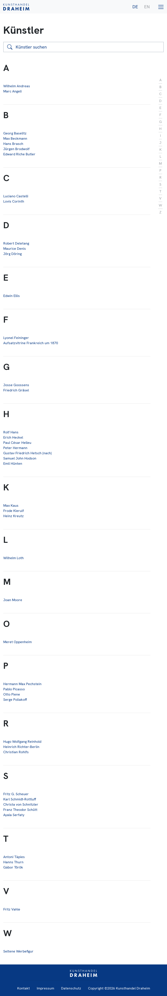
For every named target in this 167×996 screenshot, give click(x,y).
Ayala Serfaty (13, 815)
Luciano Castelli (15, 196)
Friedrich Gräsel (16, 390)
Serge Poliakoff (15, 699)
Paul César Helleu (17, 442)
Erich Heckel (13, 437)
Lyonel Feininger (16, 337)
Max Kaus (10, 505)
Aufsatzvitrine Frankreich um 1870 (30, 343)
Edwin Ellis (11, 295)
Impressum (45, 988)
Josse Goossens (16, 385)
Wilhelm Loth (13, 558)
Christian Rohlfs (16, 752)
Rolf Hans (10, 432)
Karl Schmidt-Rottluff (19, 799)
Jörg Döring (12, 254)
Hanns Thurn (13, 862)
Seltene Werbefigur (18, 951)
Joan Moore (12, 600)
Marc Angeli (12, 91)
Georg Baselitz (15, 133)
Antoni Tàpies (14, 857)
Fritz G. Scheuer (16, 794)
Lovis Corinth (13, 201)
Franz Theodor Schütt (20, 809)
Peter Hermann (15, 448)
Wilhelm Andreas (16, 86)
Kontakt (23, 988)
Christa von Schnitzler (20, 804)
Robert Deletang (16, 243)
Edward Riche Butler (19, 154)
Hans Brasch (13, 143)
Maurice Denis (14, 248)
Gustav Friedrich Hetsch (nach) (27, 453)
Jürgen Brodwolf (16, 149)
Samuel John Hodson (19, 458)
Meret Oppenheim (17, 642)
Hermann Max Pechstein (22, 684)
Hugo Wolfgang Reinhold (22, 741)
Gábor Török (13, 867)
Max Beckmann (15, 138)
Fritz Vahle (11, 909)
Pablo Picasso (14, 689)
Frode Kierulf (13, 510)
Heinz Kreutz (13, 516)
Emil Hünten (12, 463)
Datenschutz (71, 988)
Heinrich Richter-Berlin (21, 746)
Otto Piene (11, 694)
